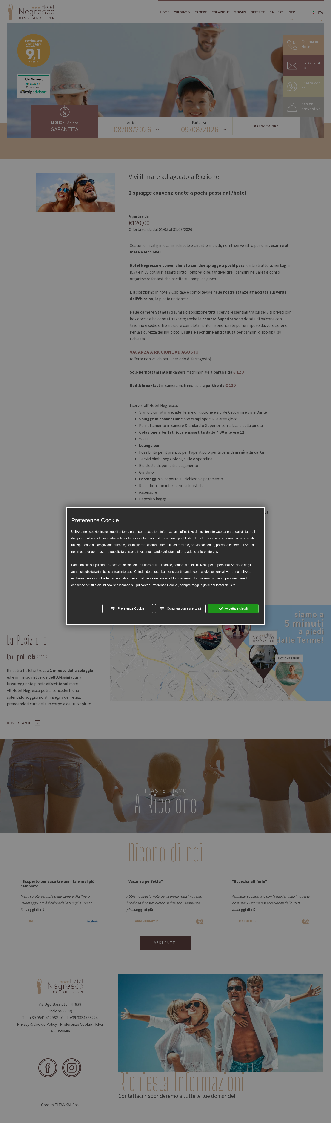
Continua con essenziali (180, 609)
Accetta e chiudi (233, 609)
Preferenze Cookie (127, 609)
